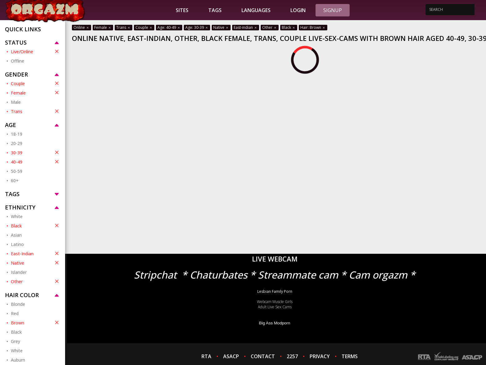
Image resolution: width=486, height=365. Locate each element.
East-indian (246, 27)
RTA (206, 356)
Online (81, 27)
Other (35, 281)
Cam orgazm (378, 274)
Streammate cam (298, 274)
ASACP (231, 356)
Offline (17, 61)
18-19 (16, 134)
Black (35, 225)
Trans (35, 111)
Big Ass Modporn (274, 323)
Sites (182, 10)
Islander (19, 272)
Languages (256, 10)
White (17, 216)
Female (35, 92)
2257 (292, 356)
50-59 (16, 171)
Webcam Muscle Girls (275, 301)
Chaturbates (218, 274)
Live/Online (35, 51)
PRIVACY (320, 356)
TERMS (350, 356)
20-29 (16, 143)
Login (298, 10)
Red (15, 313)
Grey (15, 341)
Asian (16, 235)
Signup (332, 10)
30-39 (35, 152)
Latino (17, 244)
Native (35, 262)
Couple (35, 83)
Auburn (18, 360)
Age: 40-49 (169, 27)
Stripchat (155, 274)
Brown (35, 322)
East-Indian (35, 253)
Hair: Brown (313, 27)
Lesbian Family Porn (274, 291)
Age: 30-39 (197, 27)
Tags (215, 10)
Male (16, 102)
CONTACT (263, 356)
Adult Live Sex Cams (275, 307)
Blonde (18, 304)
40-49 (35, 161)
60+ (15, 180)
